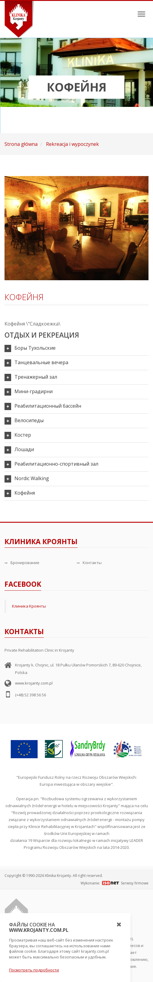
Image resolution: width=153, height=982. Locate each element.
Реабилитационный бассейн (47, 406)
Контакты (89, 562)
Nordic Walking (31, 478)
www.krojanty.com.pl (34, 683)
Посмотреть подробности (34, 970)
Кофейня (24, 492)
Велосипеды (29, 420)
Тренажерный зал (35, 377)
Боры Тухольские (35, 348)
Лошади (24, 449)
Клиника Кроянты (29, 606)
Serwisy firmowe (134, 883)
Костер (22, 435)
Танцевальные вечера (41, 362)
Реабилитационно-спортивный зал (56, 464)
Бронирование (22, 562)
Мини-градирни (33, 391)
